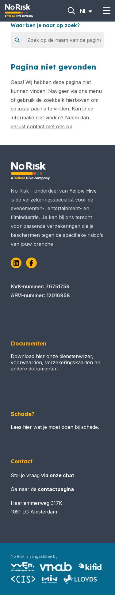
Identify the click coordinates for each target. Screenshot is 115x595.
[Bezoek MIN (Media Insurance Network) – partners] (49, 579)
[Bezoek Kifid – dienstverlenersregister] (90, 566)
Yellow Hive (83, 191)
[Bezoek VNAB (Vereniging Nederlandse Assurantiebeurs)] (56, 566)
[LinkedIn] (16, 263)
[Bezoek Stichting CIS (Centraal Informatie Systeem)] (23, 579)
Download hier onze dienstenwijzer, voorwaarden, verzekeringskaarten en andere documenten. (55, 362)
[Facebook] (31, 263)
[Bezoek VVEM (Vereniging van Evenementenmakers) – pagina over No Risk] (22, 566)
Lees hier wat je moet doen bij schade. (55, 427)
